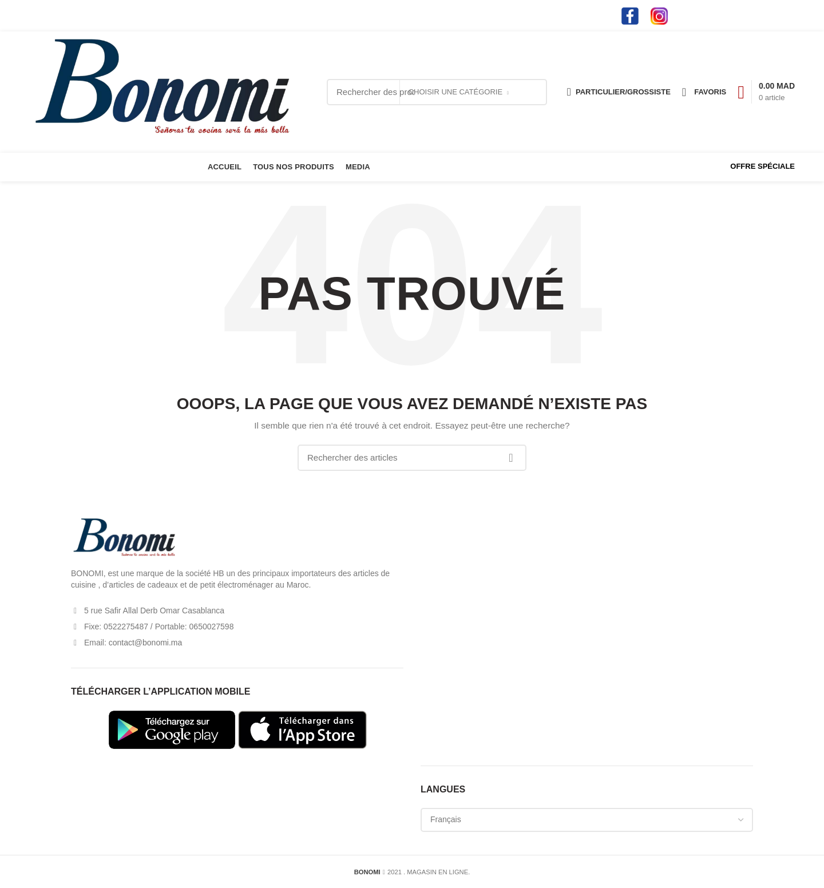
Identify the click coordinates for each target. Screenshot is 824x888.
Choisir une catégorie (455, 92)
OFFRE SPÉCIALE (762, 166)
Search (532, 92)
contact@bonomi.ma (84, 15)
